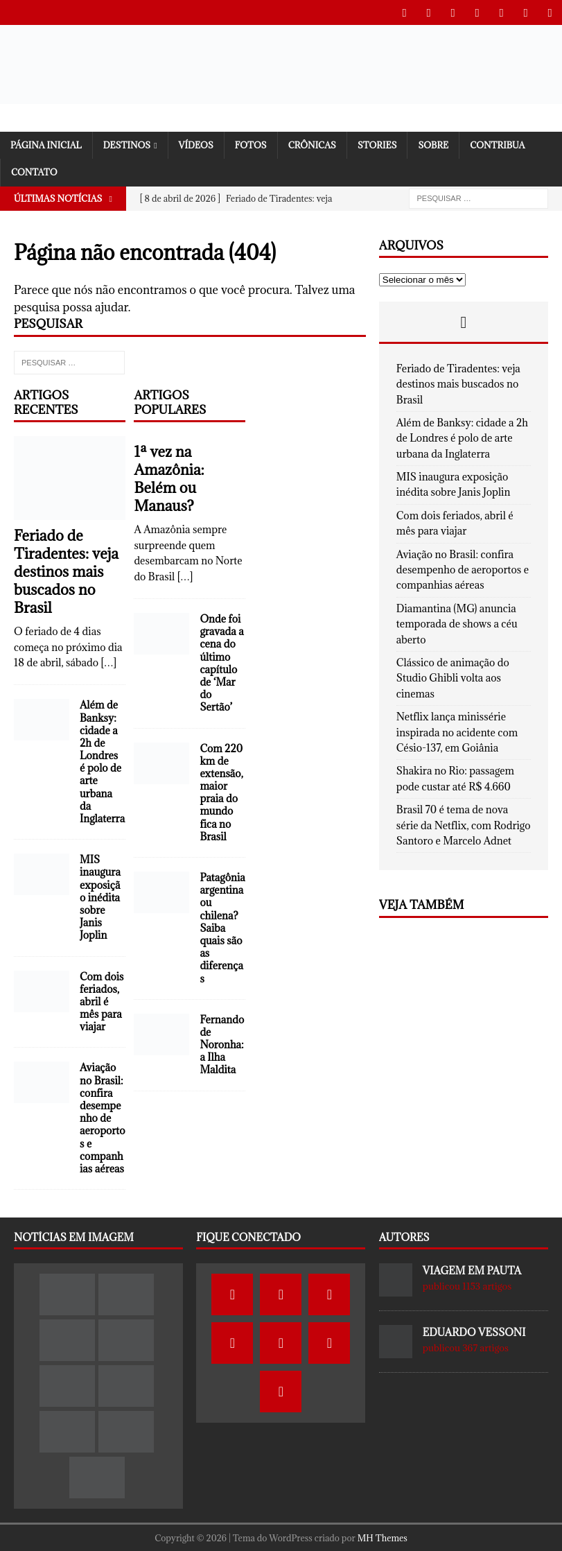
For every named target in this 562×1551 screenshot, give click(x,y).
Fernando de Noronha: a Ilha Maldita (222, 1044)
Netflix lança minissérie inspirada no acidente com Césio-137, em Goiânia (457, 731)
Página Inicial (46, 144)
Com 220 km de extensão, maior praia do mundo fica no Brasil (221, 791)
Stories (377, 144)
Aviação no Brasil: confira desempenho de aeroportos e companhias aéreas (102, 1117)
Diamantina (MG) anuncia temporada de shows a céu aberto (457, 623)
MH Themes (382, 1537)
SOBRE (433, 144)
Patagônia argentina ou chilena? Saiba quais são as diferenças (222, 927)
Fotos (251, 144)
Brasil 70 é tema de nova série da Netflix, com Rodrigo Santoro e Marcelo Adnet (463, 824)
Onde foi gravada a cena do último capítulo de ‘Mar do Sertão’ (221, 662)
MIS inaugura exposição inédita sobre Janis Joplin (100, 896)
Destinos (126, 144)
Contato (34, 171)
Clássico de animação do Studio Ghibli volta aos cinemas (452, 677)
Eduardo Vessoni (474, 1331)
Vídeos (196, 144)
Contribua (497, 144)
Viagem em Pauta (472, 1269)
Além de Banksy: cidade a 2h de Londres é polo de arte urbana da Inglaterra (102, 760)
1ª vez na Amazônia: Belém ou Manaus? (169, 478)
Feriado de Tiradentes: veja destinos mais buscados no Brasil (66, 571)
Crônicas (312, 144)
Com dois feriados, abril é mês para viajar (102, 1001)
